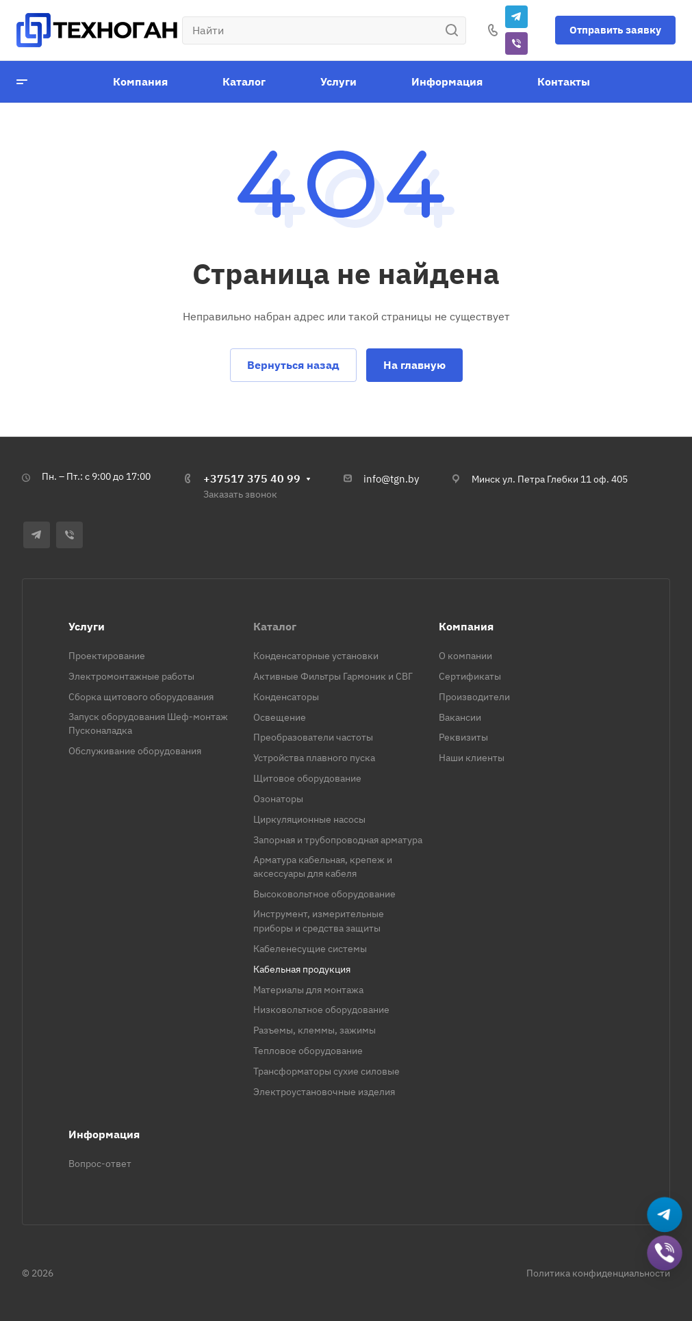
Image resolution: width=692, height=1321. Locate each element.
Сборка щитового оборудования (141, 697)
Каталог (274, 626)
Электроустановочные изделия (324, 1092)
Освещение (279, 717)
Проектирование (106, 656)
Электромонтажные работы (131, 676)
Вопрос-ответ (99, 1163)
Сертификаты (470, 676)
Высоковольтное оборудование (324, 894)
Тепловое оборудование (308, 1050)
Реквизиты (463, 737)
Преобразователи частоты (313, 737)
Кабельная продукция (301, 969)
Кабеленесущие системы (310, 948)
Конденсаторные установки (316, 656)
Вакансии (460, 717)
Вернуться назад (293, 365)
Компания (466, 626)
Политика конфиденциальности (598, 1273)
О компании (465, 656)
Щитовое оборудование (307, 778)
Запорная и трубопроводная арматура (337, 840)
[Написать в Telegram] (665, 1215)
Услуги (86, 626)
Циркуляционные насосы (309, 819)
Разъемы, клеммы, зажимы (314, 1030)
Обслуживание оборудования (134, 751)
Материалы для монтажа (308, 990)
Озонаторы (278, 799)
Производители (474, 697)
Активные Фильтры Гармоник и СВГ (333, 676)
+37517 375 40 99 (251, 478)
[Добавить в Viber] (665, 1253)
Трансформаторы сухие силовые (326, 1071)
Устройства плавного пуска (314, 758)
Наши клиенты (471, 758)
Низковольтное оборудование (321, 1009)
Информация (104, 1134)
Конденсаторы (286, 697)
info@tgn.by (391, 478)
